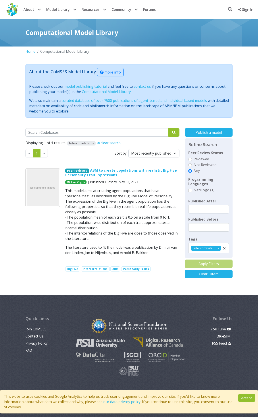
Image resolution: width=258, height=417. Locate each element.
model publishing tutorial (86, 86)
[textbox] (208, 209)
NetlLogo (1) (204, 190)
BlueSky (224, 336)
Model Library (58, 9)
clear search (109, 142)
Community (121, 9)
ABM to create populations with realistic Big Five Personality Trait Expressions (121, 172)
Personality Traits (136, 269)
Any (197, 170)
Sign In (245, 9)
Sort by (121, 153)
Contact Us (34, 336)
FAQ (28, 350)
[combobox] (208, 248)
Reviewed (201, 159)
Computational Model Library (106, 91)
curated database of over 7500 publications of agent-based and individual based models (134, 100)
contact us (142, 86)
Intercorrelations (95, 269)
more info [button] (110, 72)
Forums (149, 9)
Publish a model (209, 132)
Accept (246, 398)
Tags (192, 239)
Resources (91, 9)
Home (30, 51)
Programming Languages (200, 181)
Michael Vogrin (76, 182)
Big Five (72, 269)
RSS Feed (221, 343)
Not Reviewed (205, 165)
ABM (115, 269)
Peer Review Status (205, 153)
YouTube (221, 329)
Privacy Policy (36, 343)
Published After (202, 201)
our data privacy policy (122, 401)
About (28, 9)
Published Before (203, 219)
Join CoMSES (35, 329)
